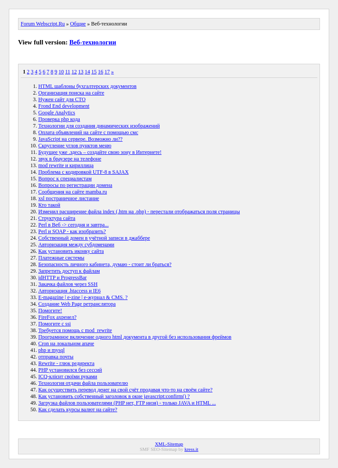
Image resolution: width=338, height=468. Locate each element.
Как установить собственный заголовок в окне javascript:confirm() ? (114, 396)
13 (81, 72)
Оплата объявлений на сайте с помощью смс (88, 132)
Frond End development (63, 106)
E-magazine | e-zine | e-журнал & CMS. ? (83, 297)
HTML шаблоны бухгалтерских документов (87, 86)
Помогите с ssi (54, 324)
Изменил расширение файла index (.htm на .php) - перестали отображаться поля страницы (139, 211)
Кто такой (49, 205)
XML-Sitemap (169, 443)
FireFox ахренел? (57, 317)
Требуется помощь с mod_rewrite (75, 330)
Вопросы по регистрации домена (75, 185)
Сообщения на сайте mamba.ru (72, 192)
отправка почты (55, 357)
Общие (78, 24)
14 (87, 72)
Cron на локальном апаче (66, 343)
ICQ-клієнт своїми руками (67, 376)
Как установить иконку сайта (71, 251)
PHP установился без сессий (70, 370)
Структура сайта (56, 218)
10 (61, 72)
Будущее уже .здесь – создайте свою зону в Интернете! (100, 152)
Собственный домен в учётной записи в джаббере (94, 238)
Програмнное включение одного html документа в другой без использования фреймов (134, 337)
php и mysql (51, 350)
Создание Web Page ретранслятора (77, 304)
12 (74, 72)
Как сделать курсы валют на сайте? (77, 409)
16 (100, 72)
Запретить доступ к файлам (69, 271)
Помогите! (50, 310)
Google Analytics (56, 113)
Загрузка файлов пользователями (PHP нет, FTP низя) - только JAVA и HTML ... (127, 403)
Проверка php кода (59, 119)
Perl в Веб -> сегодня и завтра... (73, 225)
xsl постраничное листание (68, 198)
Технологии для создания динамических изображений (99, 126)
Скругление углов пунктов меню (74, 146)
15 (94, 72)
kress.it (191, 449)
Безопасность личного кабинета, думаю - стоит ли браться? (105, 264)
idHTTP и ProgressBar (62, 277)
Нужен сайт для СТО (61, 99)
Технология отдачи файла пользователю (83, 383)
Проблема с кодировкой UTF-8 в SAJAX (83, 172)
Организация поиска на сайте (71, 93)
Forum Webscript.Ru (43, 24)
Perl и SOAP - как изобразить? (72, 231)
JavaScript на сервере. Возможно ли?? (80, 139)
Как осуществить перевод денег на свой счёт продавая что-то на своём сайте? (125, 390)
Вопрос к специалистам (65, 179)
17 (107, 72)
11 (67, 72)
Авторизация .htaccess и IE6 (69, 291)
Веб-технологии (93, 42)
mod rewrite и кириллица (66, 165)
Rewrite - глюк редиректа (66, 363)
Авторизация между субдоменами (76, 244)
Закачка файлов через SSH (68, 284)
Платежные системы (61, 258)
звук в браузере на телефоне (69, 159)
